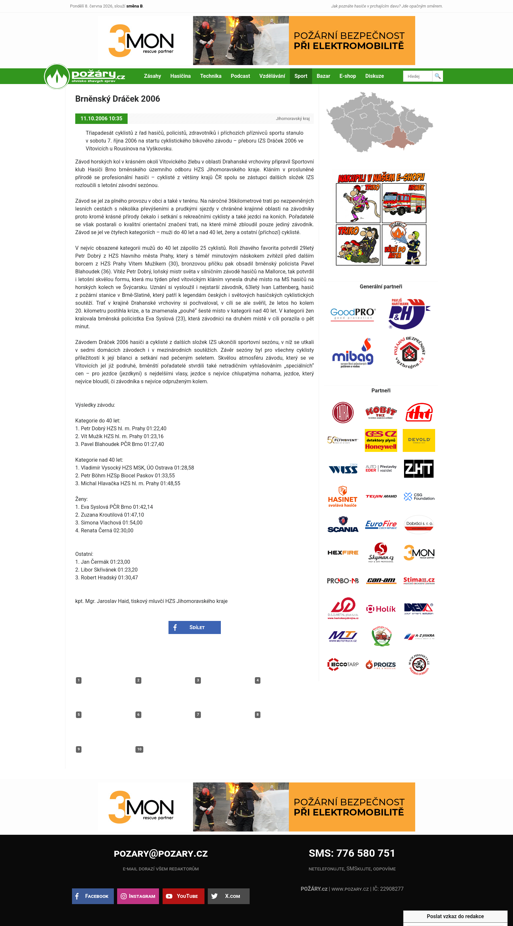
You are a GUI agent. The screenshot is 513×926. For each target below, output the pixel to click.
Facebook (97, 896)
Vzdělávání (272, 76)
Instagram (142, 896)
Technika (210, 76)
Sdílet (197, 627)
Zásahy (152, 76)
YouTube (187, 896)
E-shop (348, 76)
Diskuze (374, 76)
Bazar (323, 76)
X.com (232, 896)
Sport (301, 76)
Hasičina (180, 76)
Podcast (240, 76)
